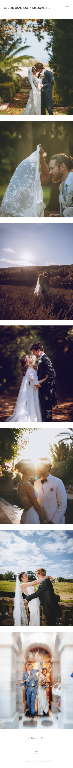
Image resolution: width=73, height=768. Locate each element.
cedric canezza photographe (27, 8)
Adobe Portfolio (43, 761)
